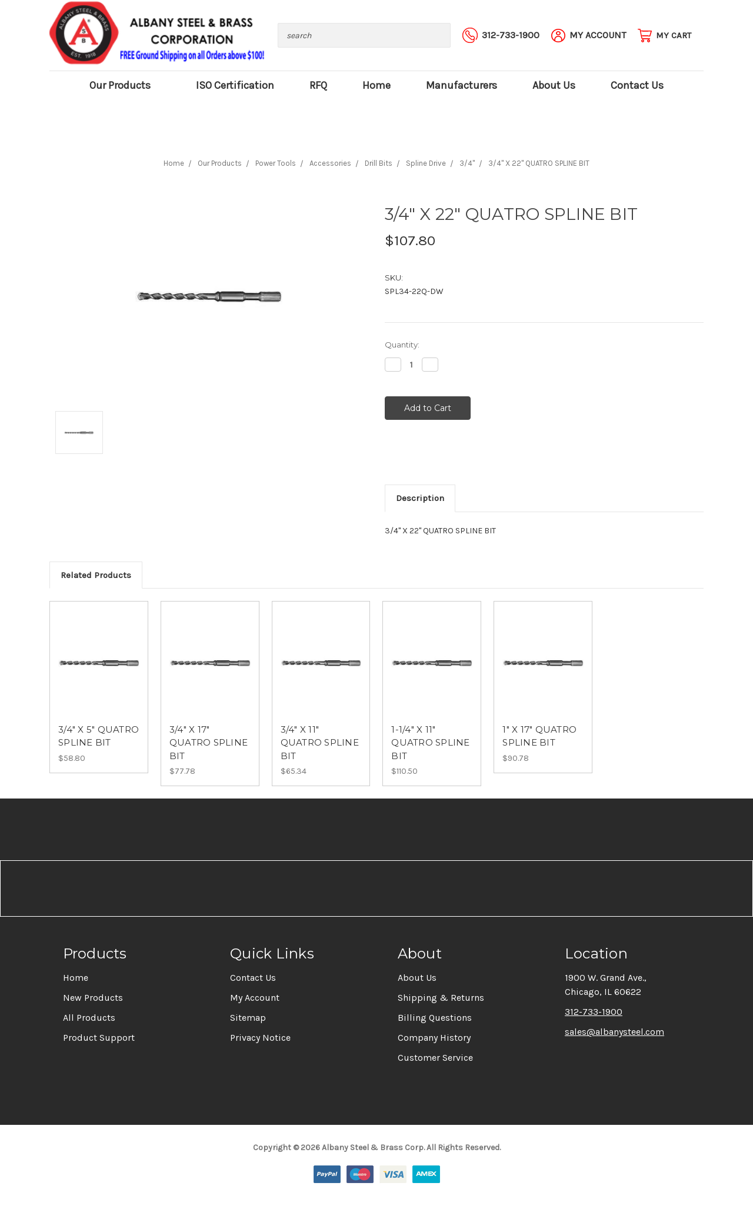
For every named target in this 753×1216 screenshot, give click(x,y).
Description (420, 498)
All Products (89, 1017)
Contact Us (637, 85)
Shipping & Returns (441, 997)
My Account (254, 997)
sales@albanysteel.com (614, 1031)
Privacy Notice (260, 1037)
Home (376, 85)
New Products (93, 997)
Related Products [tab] (96, 575)
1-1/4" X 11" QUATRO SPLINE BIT (430, 742)
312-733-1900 (593, 1011)
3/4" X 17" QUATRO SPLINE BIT (208, 742)
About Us (553, 85)
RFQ (318, 85)
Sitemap (248, 1017)
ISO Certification (235, 85)
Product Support (99, 1037)
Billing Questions (435, 1017)
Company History (434, 1037)
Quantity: (402, 344)
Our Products (125, 85)
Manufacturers (461, 85)
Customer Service (435, 1057)
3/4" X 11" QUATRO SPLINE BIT (320, 742)
